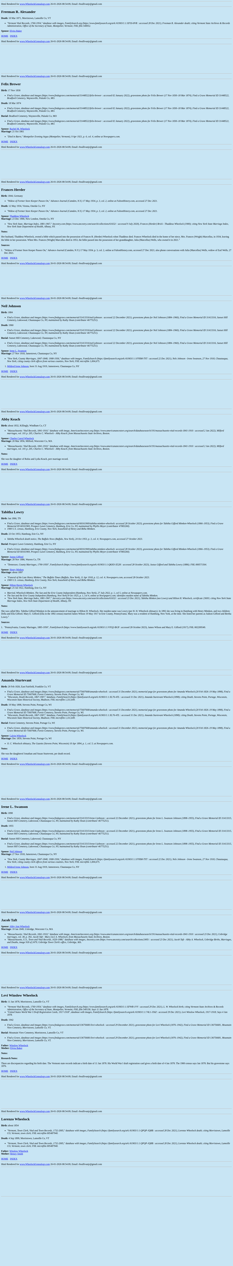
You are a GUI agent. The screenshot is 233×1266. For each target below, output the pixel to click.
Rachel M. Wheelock (20, 129)
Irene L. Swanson (18, 350)
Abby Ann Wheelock (20, 926)
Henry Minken (17, 569)
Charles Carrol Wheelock (22, 438)
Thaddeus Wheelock (19, 216)
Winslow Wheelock (19, 1045)
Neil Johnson (16, 851)
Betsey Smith (16, 1153)
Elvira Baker (16, 31)
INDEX (13, 36)
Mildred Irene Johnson (18, 366)
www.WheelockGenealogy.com (35, 4)
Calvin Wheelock (18, 735)
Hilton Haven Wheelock (21, 585)
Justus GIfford (16, 557)
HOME (4, 36)
